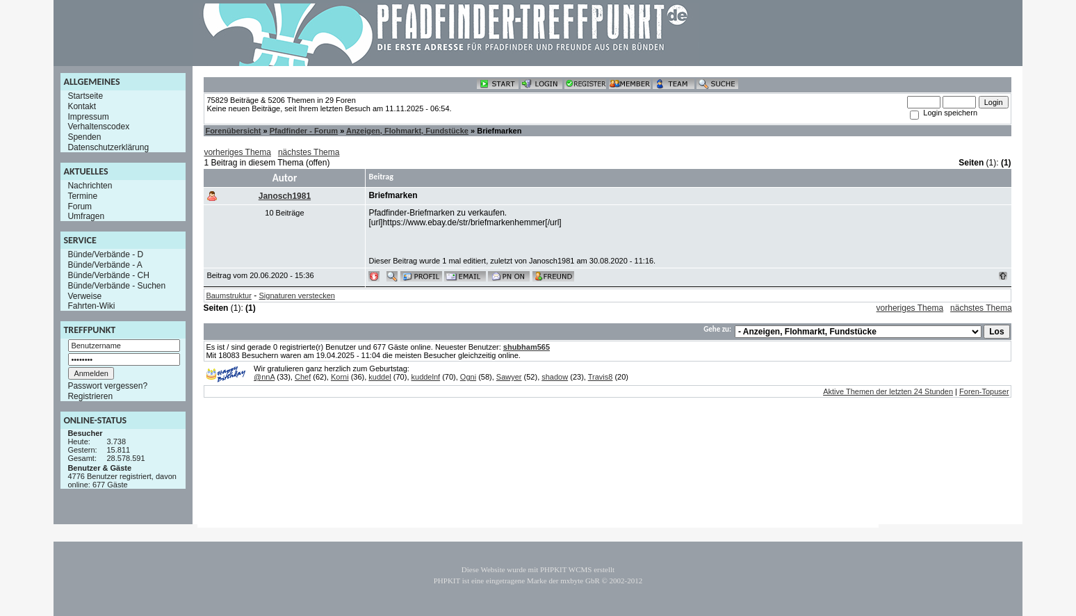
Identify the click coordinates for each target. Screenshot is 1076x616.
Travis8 (600, 377)
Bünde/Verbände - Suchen (116, 286)
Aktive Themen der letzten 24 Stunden (888, 391)
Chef (303, 377)
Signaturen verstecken (297, 295)
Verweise (84, 295)
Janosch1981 (285, 196)
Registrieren (90, 396)
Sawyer (509, 377)
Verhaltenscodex (98, 126)
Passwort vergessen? (107, 386)
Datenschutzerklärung (108, 147)
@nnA (264, 377)
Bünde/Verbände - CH (108, 275)
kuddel (379, 377)
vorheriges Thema (237, 152)
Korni (340, 377)
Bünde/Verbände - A (104, 265)
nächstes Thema (309, 152)
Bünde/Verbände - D (105, 254)
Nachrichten (89, 186)
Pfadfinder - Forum (304, 131)
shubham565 (526, 347)
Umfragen (85, 216)
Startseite (85, 96)
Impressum (87, 116)
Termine (82, 196)
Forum (79, 206)
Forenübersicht (233, 131)
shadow (554, 377)
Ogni (468, 377)
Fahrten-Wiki (91, 306)
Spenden (84, 137)
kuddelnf (426, 377)
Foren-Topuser (984, 391)
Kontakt (81, 106)
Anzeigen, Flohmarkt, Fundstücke (407, 131)
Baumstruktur (228, 295)
